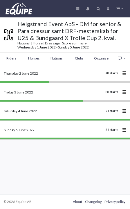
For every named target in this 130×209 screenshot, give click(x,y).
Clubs (79, 58)
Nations (56, 58)
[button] (120, 9)
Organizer (102, 58)
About (77, 201)
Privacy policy (114, 201)
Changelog (93, 201)
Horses (34, 58)
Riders (11, 58)
